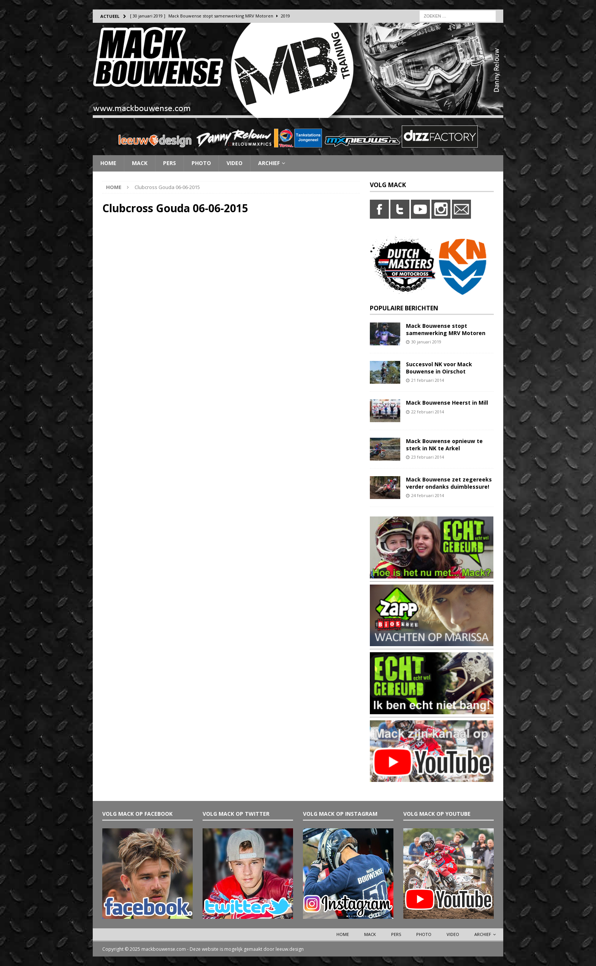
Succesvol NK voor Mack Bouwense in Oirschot (439, 368)
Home (108, 163)
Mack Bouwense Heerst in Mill (447, 402)
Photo (201, 163)
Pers (169, 163)
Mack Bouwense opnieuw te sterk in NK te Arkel (444, 444)
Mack (139, 163)
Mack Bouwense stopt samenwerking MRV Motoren (445, 329)
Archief (269, 163)
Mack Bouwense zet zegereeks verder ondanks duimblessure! (449, 483)
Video (235, 163)
